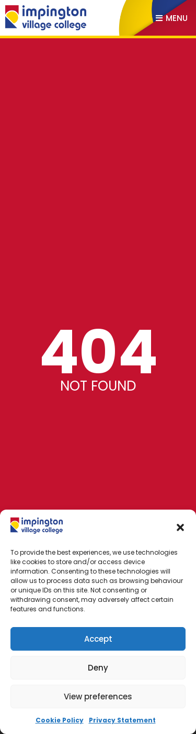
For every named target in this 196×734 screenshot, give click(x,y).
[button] (180, 527)
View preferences (98, 696)
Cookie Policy (60, 720)
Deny (98, 667)
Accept (98, 638)
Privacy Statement (122, 720)
